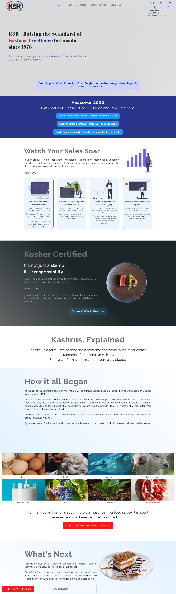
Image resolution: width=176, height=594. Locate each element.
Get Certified (17, 589)
